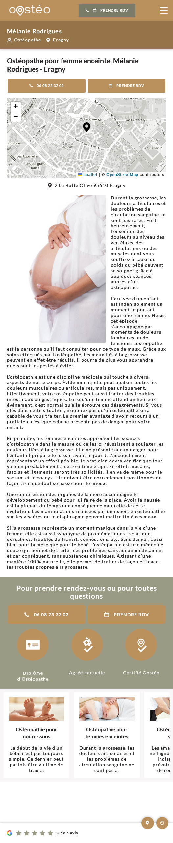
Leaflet (87, 174)
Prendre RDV (107, 10)
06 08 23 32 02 (46, 86)
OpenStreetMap (122, 174)
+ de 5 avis (67, 832)
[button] (86, 127)
